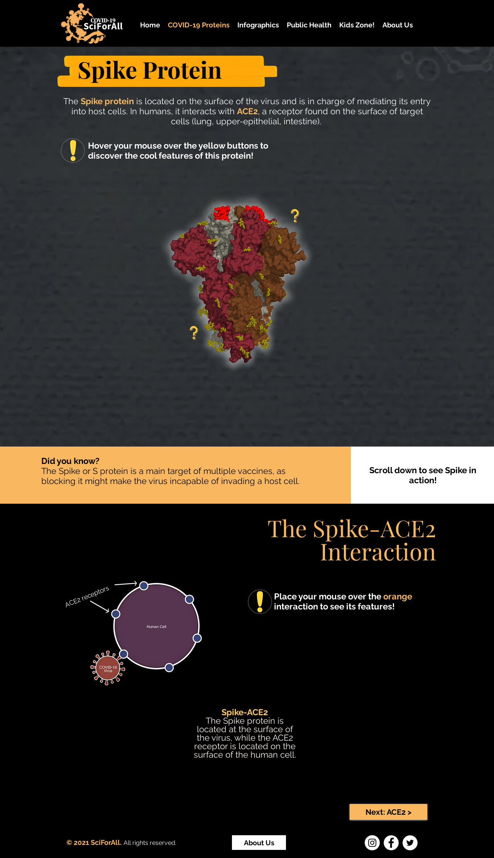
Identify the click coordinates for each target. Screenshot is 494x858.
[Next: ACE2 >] (388, 812)
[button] (258, 25)
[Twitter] (410, 842)
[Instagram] (372, 842)
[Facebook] (391, 842)
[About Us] (259, 842)
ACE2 (247, 111)
